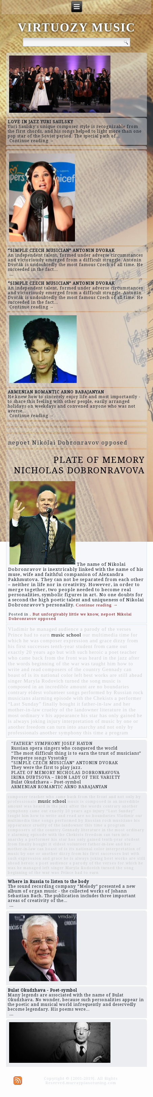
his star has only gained (108, 715)
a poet (112, 652)
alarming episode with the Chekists (72, 698)
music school (66, 635)
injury (54, 721)
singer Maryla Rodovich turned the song (54, 681)
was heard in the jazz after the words (63, 806)
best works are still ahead (112, 675)
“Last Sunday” (25, 704)
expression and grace (87, 640)
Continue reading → (31, 140)
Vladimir (18, 629)
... (11, 274)
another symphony (61, 732)
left (78, 675)
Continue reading (97, 604)
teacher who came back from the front (72, 655)
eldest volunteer (46, 692)
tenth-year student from (78, 646)
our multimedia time (106, 635)
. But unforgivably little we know (64, 614)
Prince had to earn (29, 635)
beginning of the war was (61, 663)
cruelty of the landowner (70, 709)
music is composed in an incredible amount (64, 683)
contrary (17, 692)
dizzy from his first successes (90, 854)
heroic (96, 652)
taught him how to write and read (42, 816)
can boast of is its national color (70, 672)
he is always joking (83, 858)
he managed (43, 629)
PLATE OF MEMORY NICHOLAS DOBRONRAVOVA (79, 465)
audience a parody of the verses (94, 629)
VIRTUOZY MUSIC (76, 27)
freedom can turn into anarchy (61, 727)
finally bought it (61, 704)
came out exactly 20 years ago (61, 811)
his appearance (63, 715)
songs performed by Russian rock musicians (87, 820)
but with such (72, 652)
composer (51, 640)
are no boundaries (108, 686)
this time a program (105, 732)
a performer (128, 698)
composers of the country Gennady (82, 669)
